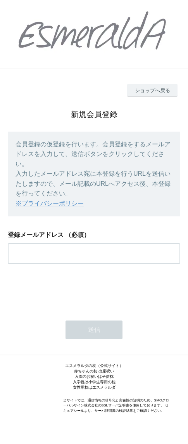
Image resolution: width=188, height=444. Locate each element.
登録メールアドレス (36, 234)
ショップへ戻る (152, 90)
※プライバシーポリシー (50, 203)
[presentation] (67, 290)
